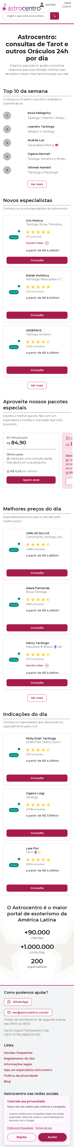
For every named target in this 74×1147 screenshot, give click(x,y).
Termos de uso (43, 1127)
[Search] (27, 16)
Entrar (51, 4)
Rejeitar (22, 1137)
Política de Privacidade (20, 1127)
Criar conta (66, 5)
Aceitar (52, 1137)
